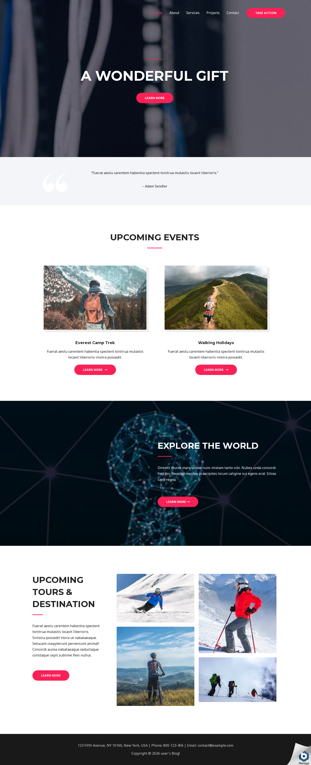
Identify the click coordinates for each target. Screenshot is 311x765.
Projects (213, 12)
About (174, 12)
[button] (154, 98)
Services (193, 12)
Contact (233, 12)
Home (158, 12)
